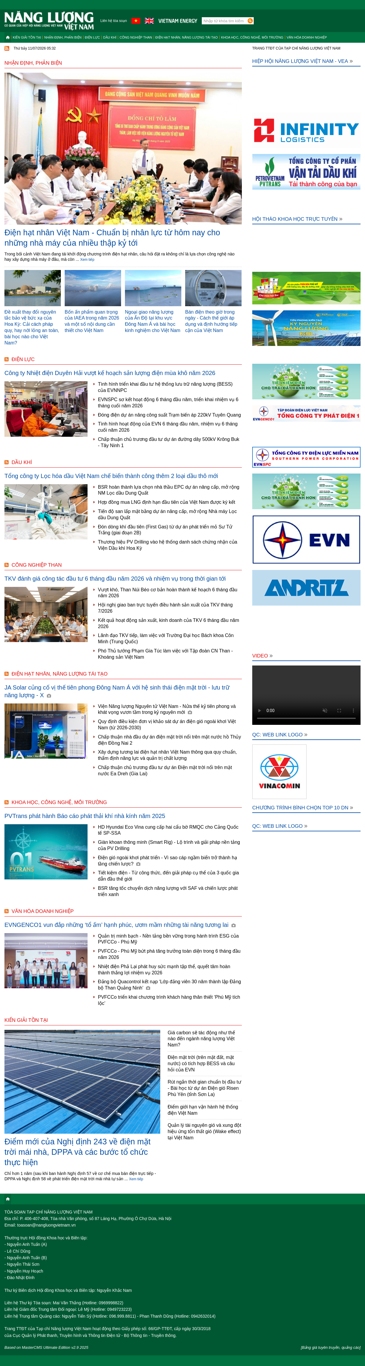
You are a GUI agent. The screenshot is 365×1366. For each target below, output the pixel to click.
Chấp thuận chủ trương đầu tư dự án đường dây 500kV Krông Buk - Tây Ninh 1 (168, 442)
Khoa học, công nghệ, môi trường (252, 37)
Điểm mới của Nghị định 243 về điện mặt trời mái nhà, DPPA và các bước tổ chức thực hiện (77, 1152)
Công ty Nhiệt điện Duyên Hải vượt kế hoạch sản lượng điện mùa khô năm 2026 (109, 373)
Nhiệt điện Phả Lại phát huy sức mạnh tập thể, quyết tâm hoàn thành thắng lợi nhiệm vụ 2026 (164, 969)
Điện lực (92, 37)
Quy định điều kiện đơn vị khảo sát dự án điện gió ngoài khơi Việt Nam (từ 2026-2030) (167, 724)
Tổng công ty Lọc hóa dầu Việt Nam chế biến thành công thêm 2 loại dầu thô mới (111, 476)
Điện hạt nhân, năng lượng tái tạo (186, 37)
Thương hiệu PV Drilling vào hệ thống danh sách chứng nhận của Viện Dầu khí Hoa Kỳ (167, 545)
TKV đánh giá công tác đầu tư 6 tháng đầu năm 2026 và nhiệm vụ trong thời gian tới (115, 578)
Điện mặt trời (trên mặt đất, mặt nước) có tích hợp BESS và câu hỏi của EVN (201, 1063)
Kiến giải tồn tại (27, 37)
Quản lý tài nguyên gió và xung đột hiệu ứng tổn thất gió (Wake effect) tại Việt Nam (204, 1131)
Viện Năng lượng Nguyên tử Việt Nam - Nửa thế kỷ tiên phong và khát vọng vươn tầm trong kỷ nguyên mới (167, 709)
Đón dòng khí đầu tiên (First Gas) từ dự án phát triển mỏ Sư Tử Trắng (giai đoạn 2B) (165, 530)
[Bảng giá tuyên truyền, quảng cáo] (331, 1347)
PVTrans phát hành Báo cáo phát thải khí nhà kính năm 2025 (84, 816)
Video (262, 656)
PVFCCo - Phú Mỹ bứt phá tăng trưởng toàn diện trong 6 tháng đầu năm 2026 (169, 954)
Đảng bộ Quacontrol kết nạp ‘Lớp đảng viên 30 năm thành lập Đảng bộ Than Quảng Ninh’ (169, 984)
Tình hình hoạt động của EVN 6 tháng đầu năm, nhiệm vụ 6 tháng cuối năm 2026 (168, 427)
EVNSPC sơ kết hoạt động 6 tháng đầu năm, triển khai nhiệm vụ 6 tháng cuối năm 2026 (168, 402)
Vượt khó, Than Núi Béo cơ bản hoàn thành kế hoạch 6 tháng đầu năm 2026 (167, 592)
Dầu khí (109, 37)
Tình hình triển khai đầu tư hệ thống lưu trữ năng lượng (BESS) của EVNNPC (165, 387)
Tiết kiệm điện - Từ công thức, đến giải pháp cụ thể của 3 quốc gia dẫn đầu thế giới (168, 875)
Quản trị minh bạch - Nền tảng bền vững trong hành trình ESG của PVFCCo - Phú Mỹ (168, 939)
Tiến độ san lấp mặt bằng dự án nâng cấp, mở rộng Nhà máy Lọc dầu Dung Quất (167, 514)
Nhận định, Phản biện (62, 37)
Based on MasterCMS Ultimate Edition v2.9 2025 (46, 1347)
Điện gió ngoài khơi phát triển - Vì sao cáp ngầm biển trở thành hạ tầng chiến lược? (167, 860)
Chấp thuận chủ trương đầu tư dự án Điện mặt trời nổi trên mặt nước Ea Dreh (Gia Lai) (165, 770)
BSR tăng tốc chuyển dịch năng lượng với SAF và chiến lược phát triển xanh (168, 891)
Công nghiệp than (136, 37)
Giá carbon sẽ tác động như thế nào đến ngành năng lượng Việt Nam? (201, 1039)
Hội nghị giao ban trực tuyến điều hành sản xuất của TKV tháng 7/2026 (165, 608)
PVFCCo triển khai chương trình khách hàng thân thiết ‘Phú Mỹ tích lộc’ (169, 1000)
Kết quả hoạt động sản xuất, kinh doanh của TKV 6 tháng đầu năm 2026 (168, 623)
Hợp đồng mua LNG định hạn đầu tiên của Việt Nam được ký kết (166, 502)
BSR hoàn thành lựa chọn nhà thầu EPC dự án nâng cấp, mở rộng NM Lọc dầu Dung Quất (168, 490)
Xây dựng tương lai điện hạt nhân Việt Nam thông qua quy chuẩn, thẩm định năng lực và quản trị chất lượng (167, 755)
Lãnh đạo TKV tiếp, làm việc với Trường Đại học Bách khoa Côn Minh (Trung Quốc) (166, 638)
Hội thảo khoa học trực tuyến (297, 219)
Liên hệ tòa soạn (113, 21)
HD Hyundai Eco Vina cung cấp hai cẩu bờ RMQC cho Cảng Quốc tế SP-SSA (168, 830)
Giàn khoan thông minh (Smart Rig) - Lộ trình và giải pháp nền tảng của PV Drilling (169, 845)
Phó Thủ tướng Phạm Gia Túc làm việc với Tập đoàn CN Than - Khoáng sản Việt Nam (165, 654)
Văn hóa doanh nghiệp (307, 37)
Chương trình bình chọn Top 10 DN (302, 808)
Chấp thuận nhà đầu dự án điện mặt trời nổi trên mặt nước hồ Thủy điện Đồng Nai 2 (169, 740)
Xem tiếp (87, 260)
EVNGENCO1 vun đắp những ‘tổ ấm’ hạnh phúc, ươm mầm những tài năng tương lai (120, 925)
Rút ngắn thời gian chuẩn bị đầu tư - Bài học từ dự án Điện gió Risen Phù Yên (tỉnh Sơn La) (204, 1088)
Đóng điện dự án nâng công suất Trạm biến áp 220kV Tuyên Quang (169, 414)
